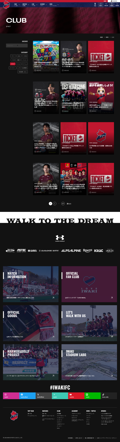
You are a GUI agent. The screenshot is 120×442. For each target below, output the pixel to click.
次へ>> (69, 204)
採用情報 (70, 438)
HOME (101, 37)
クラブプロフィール (61, 415)
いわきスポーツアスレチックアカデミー (78, 420)
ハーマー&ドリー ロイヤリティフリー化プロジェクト (107, 421)
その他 (87, 424)
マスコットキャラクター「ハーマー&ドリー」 (106, 418)
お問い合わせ (78, 438)
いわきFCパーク (60, 424)
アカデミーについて (76, 413)
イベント (88, 415)
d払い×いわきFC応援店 (106, 415)
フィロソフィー (60, 417)
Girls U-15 (74, 417)
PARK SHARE (104, 424)
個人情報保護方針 (89, 438)
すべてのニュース (90, 413)
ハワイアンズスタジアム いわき (48, 419)
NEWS (107, 37)
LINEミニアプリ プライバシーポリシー (107, 438)
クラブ (87, 420)
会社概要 (59, 413)
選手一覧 (30, 413)
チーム (87, 422)
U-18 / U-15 (74, 415)
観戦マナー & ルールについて (48, 416)
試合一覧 (44, 413)
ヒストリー (59, 422)
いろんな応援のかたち (106, 413)
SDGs (58, 428)
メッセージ (59, 420)
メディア (88, 417)
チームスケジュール (32, 415)
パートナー (59, 426)
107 (63, 204)
